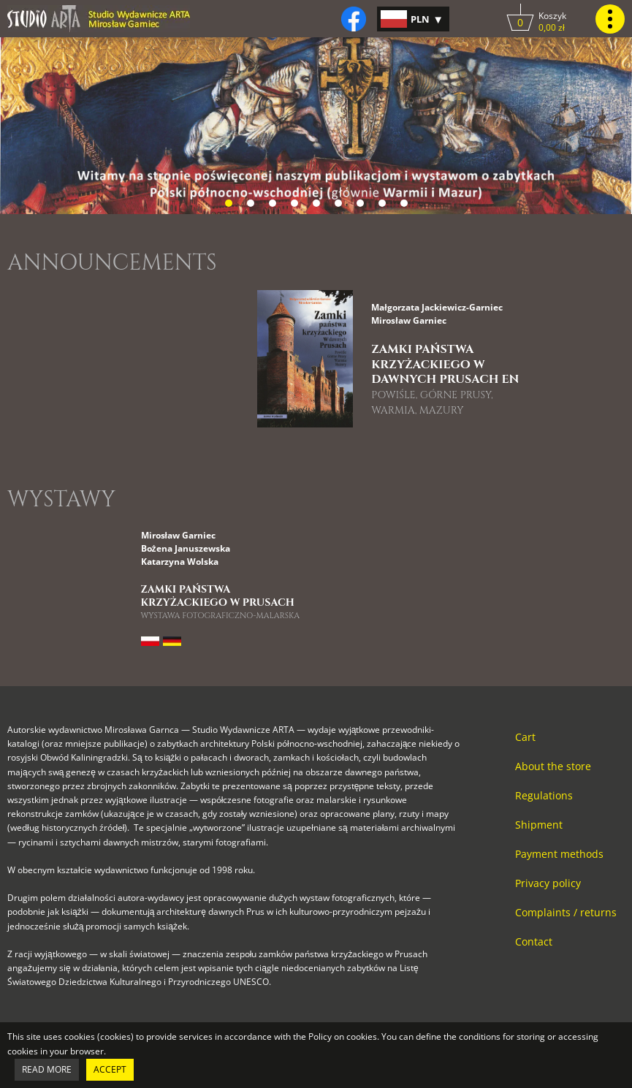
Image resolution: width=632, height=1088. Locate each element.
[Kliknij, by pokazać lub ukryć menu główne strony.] (610, 19)
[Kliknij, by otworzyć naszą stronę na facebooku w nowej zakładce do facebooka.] (353, 19)
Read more (47, 1069)
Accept (110, 1069)
